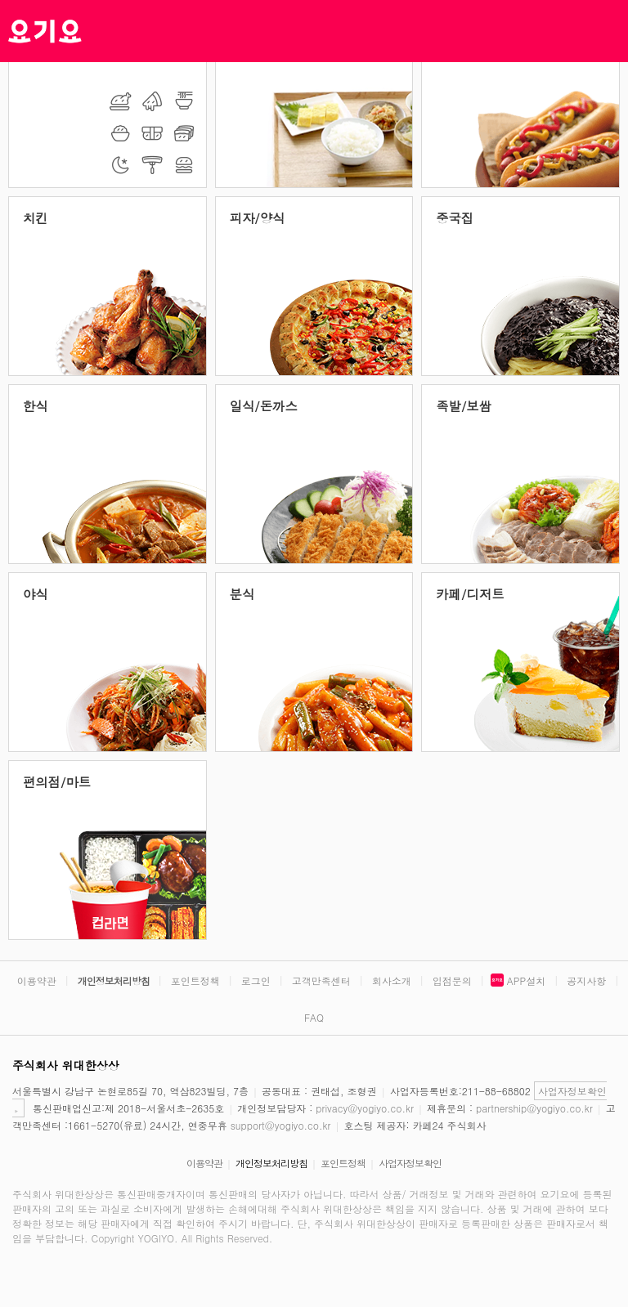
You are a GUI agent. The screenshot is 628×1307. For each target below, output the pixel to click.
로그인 (256, 980)
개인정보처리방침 (114, 980)
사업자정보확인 (410, 1163)
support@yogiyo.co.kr (281, 1125)
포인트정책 (195, 980)
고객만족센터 (321, 980)
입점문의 (452, 980)
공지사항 (586, 980)
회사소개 (391, 980)
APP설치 (526, 980)
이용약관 (36, 980)
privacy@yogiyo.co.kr (365, 1108)
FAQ (314, 1017)
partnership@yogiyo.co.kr (534, 1108)
